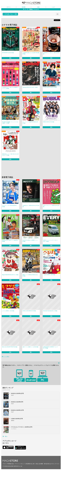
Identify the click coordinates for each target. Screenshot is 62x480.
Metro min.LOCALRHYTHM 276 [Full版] (9, 346)
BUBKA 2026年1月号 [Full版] (48, 121)
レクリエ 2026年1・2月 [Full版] (8, 310)
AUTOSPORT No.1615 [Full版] (8, 52)
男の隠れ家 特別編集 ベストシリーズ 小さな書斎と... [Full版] (10, 122)
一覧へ (5, 436)
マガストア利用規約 (7, 463)
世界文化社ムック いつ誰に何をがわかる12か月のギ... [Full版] (10, 155)
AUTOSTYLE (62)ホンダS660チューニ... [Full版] (30, 241)
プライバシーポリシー (20, 463)
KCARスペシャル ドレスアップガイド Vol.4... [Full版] (50, 241)
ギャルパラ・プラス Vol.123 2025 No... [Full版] (9, 206)
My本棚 (23, 7)
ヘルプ (53, 7)
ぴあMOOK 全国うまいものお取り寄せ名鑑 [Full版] (31, 53)
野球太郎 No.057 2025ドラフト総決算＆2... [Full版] (10, 241)
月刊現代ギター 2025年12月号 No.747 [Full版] (31, 206)
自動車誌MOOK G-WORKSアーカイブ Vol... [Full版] (50, 347)
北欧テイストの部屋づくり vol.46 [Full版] (30, 346)
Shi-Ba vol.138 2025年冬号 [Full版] (29, 310)
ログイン (9, 7)
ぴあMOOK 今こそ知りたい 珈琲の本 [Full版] (51, 53)
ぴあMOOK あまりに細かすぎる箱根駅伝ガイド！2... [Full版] (10, 88)
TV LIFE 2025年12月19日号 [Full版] (50, 87)
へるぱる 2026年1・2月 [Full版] (49, 274)
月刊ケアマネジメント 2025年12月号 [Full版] (51, 206)
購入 (10, 58)
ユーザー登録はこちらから (31, 9)
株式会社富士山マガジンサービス (51, 463)
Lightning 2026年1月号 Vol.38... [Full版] (30, 87)
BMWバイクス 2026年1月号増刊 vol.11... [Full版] (30, 275)
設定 (38, 7)
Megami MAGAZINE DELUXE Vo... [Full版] (10, 274)
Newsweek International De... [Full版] (50, 310)
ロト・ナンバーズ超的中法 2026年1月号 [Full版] (30, 122)
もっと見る (5, 356)
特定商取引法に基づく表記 (32, 463)
